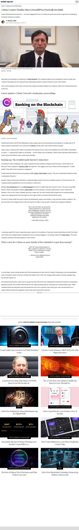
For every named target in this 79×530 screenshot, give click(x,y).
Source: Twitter (6, 71)
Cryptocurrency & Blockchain (14, 6)
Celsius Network (32, 79)
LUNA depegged (28, 187)
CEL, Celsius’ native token (39, 173)
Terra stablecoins (11, 187)
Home (3, 6)
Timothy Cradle (23, 166)
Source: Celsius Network (9, 138)
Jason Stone (65, 235)
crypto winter (28, 190)
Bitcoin (33, 146)
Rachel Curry (12, 20)
